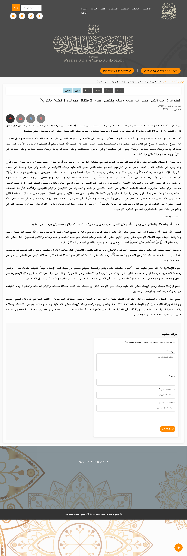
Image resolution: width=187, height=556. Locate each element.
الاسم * (172, 376)
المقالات (125, 9)
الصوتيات (113, 9)
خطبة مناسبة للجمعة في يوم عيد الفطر (167, 70)
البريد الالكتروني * (167, 389)
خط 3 (97, 90)
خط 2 (108, 90)
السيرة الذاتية (84, 11)
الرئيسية (146, 9)
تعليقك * (171, 351)
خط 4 (87, 90)
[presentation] (145, 418)
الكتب (102, 9)
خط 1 (119, 90)
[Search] (31, 7)
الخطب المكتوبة (168, 81)
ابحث (16, 7)
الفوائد (94, 9)
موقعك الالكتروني (167, 402)
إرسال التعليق (168, 429)
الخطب (135, 9)
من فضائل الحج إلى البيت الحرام (123, 70)
